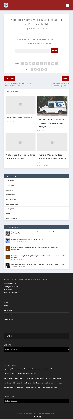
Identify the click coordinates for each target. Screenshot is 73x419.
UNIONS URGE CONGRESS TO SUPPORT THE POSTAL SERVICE (51, 123)
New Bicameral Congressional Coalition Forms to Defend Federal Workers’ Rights (38, 264)
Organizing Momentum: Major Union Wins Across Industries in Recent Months (37, 232)
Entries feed (8, 310)
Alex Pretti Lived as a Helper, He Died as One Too (27, 239)
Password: (32, 50)
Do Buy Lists (10, 185)
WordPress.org (8, 319)
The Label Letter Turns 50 (19, 117)
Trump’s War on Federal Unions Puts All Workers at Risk (51, 158)
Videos (8, 213)
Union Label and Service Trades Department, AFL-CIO (39, 413)
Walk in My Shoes (11, 218)
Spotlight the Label (12, 204)
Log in (6, 305)
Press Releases (10, 195)
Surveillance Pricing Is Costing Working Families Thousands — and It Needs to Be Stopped (38, 256)
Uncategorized (10, 209)
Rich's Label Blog (11, 199)
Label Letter (10, 190)
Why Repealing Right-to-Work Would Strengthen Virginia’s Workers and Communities (35, 248)
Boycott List (10, 181)
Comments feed (9, 315)
